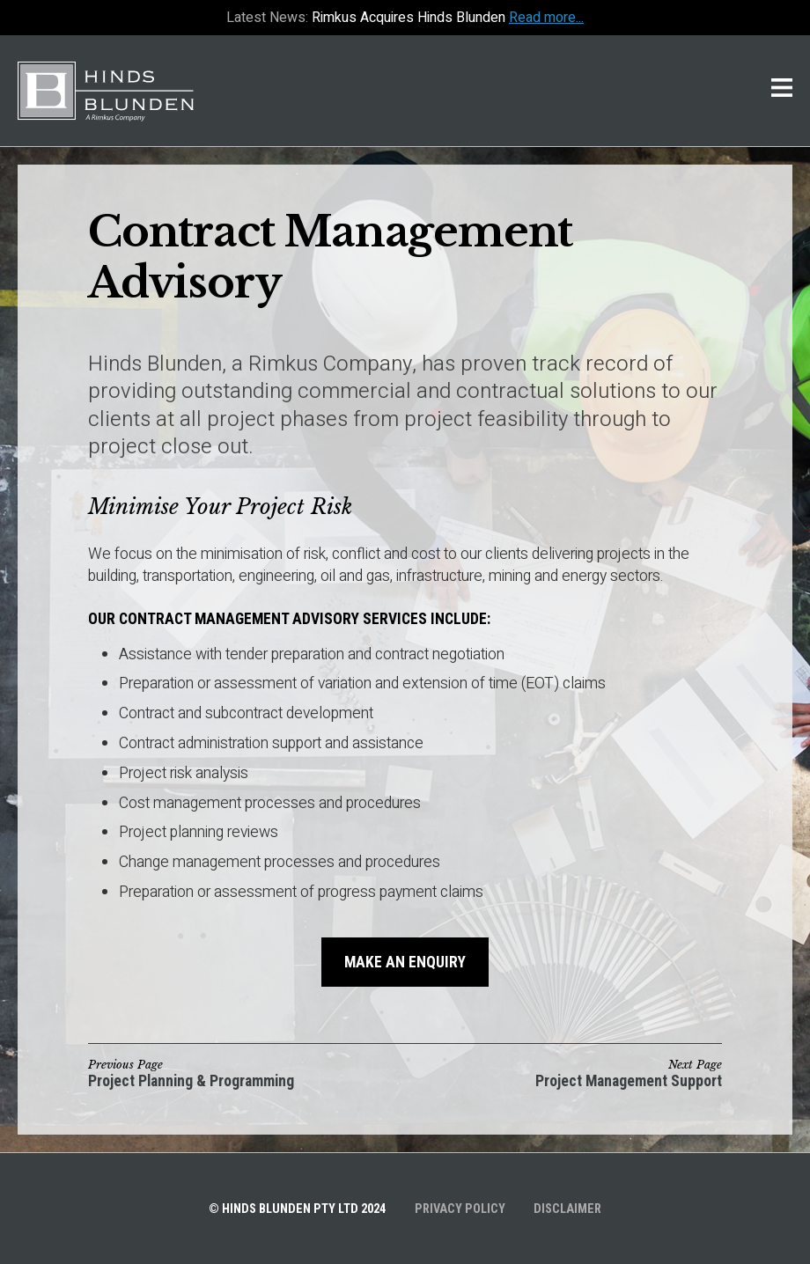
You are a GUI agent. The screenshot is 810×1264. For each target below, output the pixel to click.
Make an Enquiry (405, 962)
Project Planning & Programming (191, 1082)
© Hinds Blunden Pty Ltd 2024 (297, 1209)
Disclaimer (567, 1209)
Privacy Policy (460, 1209)
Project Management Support (628, 1082)
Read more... (546, 17)
